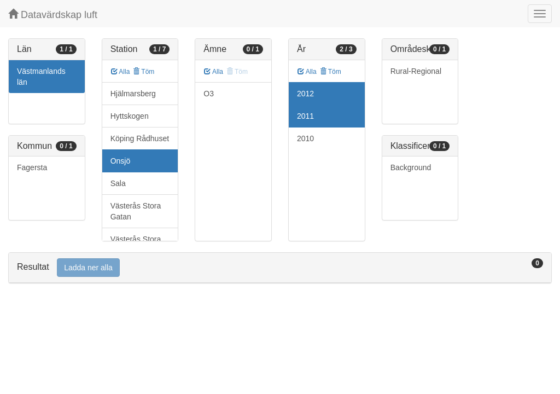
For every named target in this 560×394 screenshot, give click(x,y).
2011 (305, 116)
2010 (305, 138)
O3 (208, 93)
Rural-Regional (415, 71)
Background (410, 167)
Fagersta (32, 167)
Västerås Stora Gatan (135, 211)
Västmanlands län (41, 76)
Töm (143, 72)
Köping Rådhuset (139, 138)
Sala (118, 183)
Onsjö (120, 161)
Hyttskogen (129, 116)
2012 (305, 93)
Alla (120, 72)
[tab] (280, 268)
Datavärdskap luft (52, 14)
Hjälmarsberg (133, 93)
